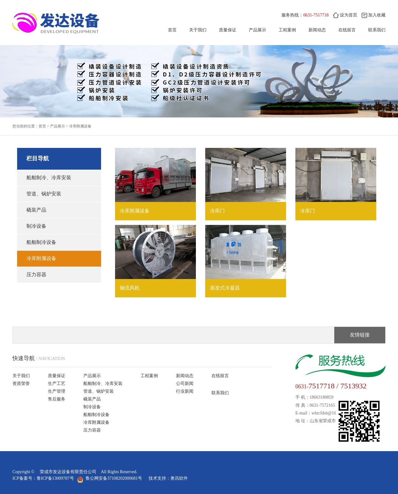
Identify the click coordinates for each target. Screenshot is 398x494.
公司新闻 (184, 383)
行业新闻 (184, 391)
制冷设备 (36, 226)
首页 (172, 30)
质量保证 (227, 30)
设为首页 (345, 15)
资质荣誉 (21, 383)
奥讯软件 (179, 478)
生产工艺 (56, 383)
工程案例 (287, 30)
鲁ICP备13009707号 (55, 478)
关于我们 (197, 30)
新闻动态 (317, 30)
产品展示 (257, 30)
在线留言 (347, 30)
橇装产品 (36, 210)
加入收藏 (374, 15)
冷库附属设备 (80, 126)
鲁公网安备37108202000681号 (110, 478)
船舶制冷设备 (41, 242)
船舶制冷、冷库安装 (48, 177)
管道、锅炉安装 (43, 193)
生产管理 (56, 391)
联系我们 (377, 30)
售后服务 (56, 399)
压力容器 (36, 274)
